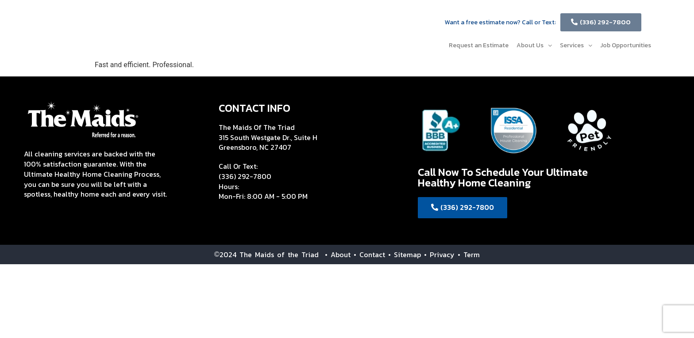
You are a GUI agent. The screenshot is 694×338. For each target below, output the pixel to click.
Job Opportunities (625, 45)
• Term (469, 254)
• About (335, 254)
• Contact (369, 254)
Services (576, 45)
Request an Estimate (479, 45)
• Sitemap (404, 254)
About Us (534, 45)
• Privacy (441, 254)
